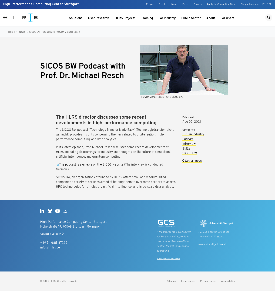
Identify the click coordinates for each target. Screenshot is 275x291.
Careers (197, 4)
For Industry (167, 18)
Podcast (187, 139)
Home (11, 32)
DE (270, 4)
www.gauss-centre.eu (168, 258)
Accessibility (228, 281)
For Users (227, 18)
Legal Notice (188, 281)
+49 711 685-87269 (53, 243)
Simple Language (250, 4)
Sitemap (171, 281)
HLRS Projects (125, 18)
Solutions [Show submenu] (75, 18)
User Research (98, 18)
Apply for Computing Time (221, 4)
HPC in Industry (193, 134)
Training (147, 18)
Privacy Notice (208, 281)
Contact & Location (52, 233)
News (174, 4)
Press (185, 4)
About (210, 18)
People (150, 4)
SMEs (186, 148)
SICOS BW (189, 153)
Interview (189, 144)
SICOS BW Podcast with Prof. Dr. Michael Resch (54, 32)
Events (162, 4)
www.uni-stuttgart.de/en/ (212, 244)
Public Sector (191, 18)
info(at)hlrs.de (50, 247)
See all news (192, 161)
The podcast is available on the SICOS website (91, 164)
